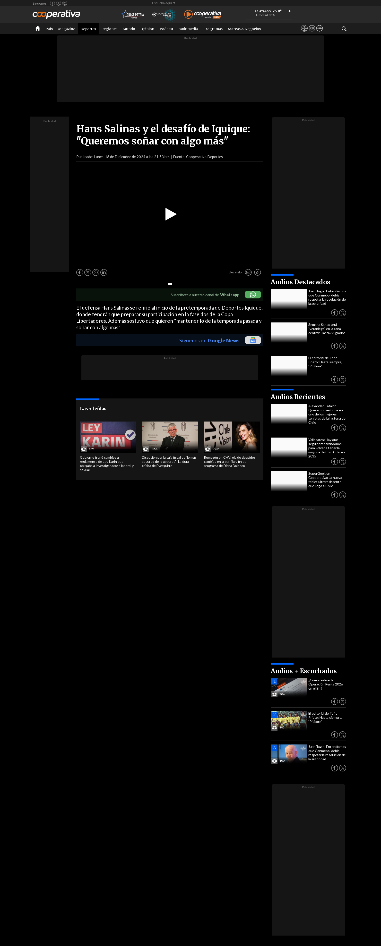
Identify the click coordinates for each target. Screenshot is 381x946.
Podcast (166, 29)
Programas (213, 29)
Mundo (129, 29)
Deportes (88, 29)
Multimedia (188, 29)
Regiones (109, 29)
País (49, 29)
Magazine (66, 29)
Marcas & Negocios (244, 29)
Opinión (147, 29)
